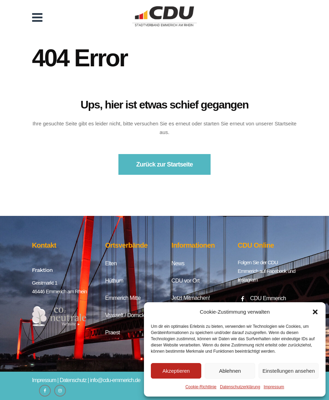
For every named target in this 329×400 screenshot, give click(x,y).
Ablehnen (230, 371)
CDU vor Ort (186, 281)
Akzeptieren (176, 371)
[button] (315, 311)
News (178, 263)
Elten (111, 263)
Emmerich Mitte (123, 298)
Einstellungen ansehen (288, 371)
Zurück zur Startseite (164, 164)
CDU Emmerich (268, 298)
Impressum (274, 386)
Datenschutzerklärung (240, 386)
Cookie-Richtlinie (200, 386)
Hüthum (114, 281)
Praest (112, 332)
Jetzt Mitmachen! (191, 298)
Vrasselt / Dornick (125, 315)
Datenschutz (73, 380)
